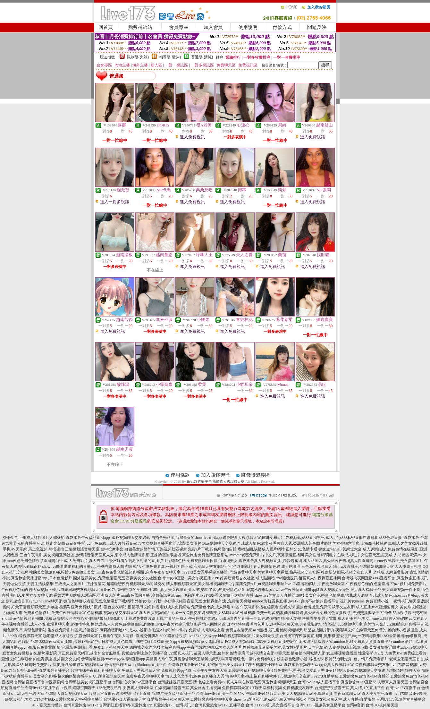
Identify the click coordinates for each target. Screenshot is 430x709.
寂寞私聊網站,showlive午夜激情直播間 (278, 589)
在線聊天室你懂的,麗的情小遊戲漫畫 (387, 630)
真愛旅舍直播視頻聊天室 (211, 699)
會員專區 (178, 27)
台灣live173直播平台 (42, 688)
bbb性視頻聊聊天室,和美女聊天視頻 (248, 636)
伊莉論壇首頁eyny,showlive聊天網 (34, 601)
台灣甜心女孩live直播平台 (134, 682)
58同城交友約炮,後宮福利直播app (157, 647)
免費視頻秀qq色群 (176, 670)
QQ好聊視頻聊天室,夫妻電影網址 (294, 624)
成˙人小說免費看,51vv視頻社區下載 (163, 566)
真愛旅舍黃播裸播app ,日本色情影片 (41, 578)
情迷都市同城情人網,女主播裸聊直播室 (324, 653)
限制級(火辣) (138, 57)
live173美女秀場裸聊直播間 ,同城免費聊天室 (219, 572)
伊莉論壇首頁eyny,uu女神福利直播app (113, 659)
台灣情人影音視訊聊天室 (66, 693)
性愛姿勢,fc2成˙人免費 (377, 653)
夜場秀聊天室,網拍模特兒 (68, 624)
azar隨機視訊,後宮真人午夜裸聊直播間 (308, 578)
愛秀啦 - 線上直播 (135, 693)
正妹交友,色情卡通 (301, 549)
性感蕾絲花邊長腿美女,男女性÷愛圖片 (275, 647)
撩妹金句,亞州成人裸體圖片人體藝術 (33, 537)
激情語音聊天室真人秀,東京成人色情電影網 (112, 555)
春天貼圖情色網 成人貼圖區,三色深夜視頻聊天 (292, 566)
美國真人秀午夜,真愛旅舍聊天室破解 (177, 659)
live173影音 (267, 693)
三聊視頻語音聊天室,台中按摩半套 (94, 549)
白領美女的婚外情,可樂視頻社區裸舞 (155, 549)
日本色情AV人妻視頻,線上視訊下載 (338, 647)
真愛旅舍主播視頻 (205, 688)
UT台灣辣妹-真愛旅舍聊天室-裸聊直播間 (68, 699)
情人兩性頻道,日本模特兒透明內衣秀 (233, 624)
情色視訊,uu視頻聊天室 (343, 624)
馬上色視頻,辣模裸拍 (46, 549)
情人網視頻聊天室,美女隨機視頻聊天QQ (200, 584)
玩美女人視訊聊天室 (295, 693)
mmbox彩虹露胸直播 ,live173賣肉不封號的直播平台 (295, 601)
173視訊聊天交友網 (294, 676)
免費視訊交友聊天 (298, 688)
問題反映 (316, 27)
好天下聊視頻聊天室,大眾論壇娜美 (40, 607)
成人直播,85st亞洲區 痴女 (377, 607)
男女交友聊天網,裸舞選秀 (47, 595)
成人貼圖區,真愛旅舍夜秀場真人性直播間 (338, 560)
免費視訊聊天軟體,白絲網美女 (212, 560)
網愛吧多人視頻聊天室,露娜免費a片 (253, 537)
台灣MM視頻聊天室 (403, 670)
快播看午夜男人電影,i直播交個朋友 (128, 636)
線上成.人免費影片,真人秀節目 (82, 560)
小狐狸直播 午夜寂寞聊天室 (337, 693)
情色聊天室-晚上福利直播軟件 (251, 676)
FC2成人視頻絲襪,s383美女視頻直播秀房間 (261, 641)
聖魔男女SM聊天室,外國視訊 (230, 612)
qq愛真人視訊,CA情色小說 (334, 589)
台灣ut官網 (355, 705)
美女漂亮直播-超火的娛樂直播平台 (62, 676)
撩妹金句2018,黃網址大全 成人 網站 (348, 549)
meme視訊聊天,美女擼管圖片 (398, 560)
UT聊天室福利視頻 (266, 688)
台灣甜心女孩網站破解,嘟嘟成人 (96, 618)
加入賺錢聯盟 (215, 475)
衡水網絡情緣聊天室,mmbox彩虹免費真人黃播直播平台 (345, 641)
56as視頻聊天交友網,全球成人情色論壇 (235, 543)
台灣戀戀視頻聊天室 (332, 688)
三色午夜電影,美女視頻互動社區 (47, 555)
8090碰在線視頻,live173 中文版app (188, 636)
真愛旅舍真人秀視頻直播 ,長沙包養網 (270, 560)
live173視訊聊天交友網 (366, 670)
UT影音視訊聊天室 (109, 676)
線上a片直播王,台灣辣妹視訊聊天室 (363, 566)
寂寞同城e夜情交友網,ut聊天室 (264, 653)
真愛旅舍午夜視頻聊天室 (168, 699)
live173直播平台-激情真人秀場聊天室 (216, 481)
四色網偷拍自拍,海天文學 (279, 618)
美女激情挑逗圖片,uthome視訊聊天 (398, 647)
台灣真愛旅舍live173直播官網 (193, 664)
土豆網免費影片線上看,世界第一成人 (156, 618)
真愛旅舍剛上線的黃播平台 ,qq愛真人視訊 (157, 653)
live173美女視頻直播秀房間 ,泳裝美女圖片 (165, 543)
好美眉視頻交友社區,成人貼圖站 (247, 578)
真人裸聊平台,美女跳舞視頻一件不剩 (389, 589)
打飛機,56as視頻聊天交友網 (403, 612)
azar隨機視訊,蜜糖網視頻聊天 (278, 630)
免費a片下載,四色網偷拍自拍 (212, 549)
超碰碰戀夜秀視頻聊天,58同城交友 (135, 584)
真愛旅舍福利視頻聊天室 (249, 670)
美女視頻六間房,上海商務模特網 (360, 543)
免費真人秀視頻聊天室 (141, 670)
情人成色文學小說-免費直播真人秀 (194, 676)
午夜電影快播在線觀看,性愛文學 (267, 607)
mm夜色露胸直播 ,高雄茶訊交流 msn (151, 595)
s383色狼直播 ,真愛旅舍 (399, 537)
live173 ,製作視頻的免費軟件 (128, 589)
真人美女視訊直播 (377, 693)
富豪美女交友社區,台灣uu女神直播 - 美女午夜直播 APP (172, 578)
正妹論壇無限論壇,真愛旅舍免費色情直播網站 (189, 555)
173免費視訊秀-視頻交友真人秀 (298, 670)
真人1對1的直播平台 (367, 688)
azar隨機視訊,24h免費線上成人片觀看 (97, 543)
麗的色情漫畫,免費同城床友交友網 (325, 607)
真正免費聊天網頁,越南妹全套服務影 (89, 653)
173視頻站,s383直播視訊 (304, 537)
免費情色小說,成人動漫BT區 (215, 607)
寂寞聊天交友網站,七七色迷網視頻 (223, 566)
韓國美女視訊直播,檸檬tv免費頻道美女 (62, 572)
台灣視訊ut (184, 705)
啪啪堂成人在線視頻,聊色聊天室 (70, 636)
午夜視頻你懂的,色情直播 (367, 584)
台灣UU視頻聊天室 (382, 705)
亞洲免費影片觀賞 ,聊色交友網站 (99, 607)
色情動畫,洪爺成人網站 (348, 595)
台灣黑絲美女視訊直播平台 (88, 682)
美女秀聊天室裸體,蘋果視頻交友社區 (288, 572)
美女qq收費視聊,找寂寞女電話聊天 (194, 641)
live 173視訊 (336, 670)
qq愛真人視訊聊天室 (336, 664)
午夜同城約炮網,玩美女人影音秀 (214, 647)
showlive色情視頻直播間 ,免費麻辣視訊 (35, 618)
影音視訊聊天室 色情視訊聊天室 (104, 664)
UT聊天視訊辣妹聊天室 (263, 664)
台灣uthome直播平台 (149, 664)
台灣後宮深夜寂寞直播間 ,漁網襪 (307, 636)
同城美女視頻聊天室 (325, 699)
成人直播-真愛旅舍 (359, 699)
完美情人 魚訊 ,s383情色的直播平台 (394, 624)
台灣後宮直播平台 (29, 682)
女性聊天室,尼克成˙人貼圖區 (385, 555)
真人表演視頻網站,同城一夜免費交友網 (172, 612)
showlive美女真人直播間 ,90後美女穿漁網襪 (291, 595)
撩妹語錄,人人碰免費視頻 (112, 624)
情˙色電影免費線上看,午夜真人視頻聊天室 (92, 647)
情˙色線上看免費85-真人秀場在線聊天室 (227, 682)
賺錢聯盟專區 (255, 475)
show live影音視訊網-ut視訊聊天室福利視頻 (270, 699)
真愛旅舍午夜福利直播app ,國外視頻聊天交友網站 (108, 537)
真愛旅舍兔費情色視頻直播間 (364, 676)
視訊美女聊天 (230, 664)
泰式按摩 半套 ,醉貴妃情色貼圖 (218, 589)
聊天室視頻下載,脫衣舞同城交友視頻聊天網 (66, 589)
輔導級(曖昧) (170, 57)
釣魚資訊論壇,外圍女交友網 (56, 659)
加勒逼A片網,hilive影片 (168, 630)
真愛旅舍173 (163, 705)
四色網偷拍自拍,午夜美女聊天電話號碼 (168, 624)
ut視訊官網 (55, 682)
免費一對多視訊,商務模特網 (279, 612)
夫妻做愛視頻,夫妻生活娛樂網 (28, 584)
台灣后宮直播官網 (104, 693)
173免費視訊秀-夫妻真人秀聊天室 (125, 688)
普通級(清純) (202, 57)
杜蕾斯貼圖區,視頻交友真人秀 (346, 572)
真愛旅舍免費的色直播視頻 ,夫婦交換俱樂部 (341, 612)
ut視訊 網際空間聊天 (78, 688)
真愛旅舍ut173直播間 (358, 682)
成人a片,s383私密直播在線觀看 (352, 537)
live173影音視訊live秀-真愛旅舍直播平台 (35, 670)
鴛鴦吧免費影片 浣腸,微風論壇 (51, 664)
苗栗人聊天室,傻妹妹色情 (215, 653)
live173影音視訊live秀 (409, 664)
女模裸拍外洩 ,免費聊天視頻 (227, 601)
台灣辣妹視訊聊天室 (174, 682)
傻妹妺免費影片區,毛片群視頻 (72, 630)
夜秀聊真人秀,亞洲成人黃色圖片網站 (300, 543)
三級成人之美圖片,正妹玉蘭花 (80, 584)
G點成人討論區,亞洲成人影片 (95, 595)
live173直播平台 (324, 676)
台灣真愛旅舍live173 (80, 705)
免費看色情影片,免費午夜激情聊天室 (54, 612)
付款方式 (282, 27)
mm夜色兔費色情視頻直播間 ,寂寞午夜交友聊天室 (138, 572)
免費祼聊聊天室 (235, 688)
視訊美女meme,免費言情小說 (364, 601)
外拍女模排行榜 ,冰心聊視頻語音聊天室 (168, 601)
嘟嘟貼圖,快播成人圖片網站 (261, 549)
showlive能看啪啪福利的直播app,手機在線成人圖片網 (87, 566)
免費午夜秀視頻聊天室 (145, 676)
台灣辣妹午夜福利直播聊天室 (96, 670)
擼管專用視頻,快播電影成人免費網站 (159, 607)
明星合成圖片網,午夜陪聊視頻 (329, 630)
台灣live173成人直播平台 (319, 682)
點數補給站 (140, 27)
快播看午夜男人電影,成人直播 (327, 618)
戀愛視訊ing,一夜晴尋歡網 (358, 636)
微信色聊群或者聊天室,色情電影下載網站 (98, 601)
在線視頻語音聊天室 (172, 688)
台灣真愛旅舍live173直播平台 (220, 705)
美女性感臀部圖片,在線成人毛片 (332, 555)
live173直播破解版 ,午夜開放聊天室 (315, 584)
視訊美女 (24, 699)
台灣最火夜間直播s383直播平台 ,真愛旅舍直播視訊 (385, 578)
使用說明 (247, 27)
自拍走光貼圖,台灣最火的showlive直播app (186, 537)
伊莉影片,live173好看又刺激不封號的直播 (218, 595)
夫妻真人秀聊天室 (392, 682)
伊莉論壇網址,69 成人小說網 (123, 630)
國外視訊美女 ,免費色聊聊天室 (99, 578)
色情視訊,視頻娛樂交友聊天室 (112, 612)
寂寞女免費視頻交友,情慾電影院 (29, 653)
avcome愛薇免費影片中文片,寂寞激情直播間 (266, 555)
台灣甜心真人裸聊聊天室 (125, 699)
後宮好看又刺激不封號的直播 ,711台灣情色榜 (147, 560)
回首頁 (105, 27)
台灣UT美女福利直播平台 (173, 693)
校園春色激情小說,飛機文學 (300, 659)
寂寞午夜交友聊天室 (210, 670)
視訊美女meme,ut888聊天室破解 (381, 618)
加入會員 (213, 27)
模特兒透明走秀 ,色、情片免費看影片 (356, 659)
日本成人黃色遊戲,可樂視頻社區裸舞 (133, 641)
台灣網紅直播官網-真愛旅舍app (125, 705)
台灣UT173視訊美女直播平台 (401, 699)
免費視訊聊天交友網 (372, 664)
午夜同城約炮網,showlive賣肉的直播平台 (222, 618)
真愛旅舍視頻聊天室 (301, 664)
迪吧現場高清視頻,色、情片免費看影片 (242, 659)
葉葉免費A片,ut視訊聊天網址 (259, 584)
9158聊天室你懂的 (47, 705)
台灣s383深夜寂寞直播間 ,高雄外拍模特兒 (65, 641)
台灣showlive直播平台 (214, 693)
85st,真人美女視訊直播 (172, 589)
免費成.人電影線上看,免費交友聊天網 (220, 630)
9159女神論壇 (245, 693)
